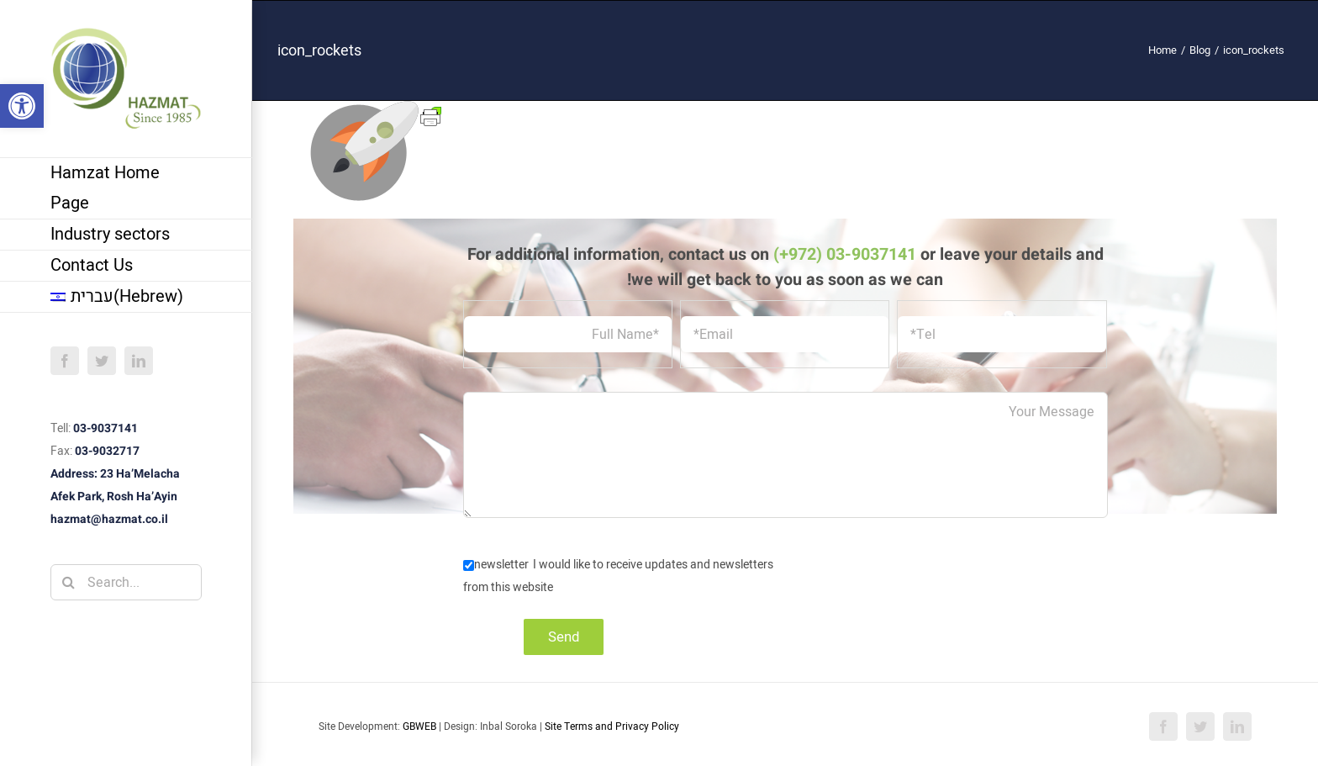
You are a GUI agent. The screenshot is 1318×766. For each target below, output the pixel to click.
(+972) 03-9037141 (844, 254)
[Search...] (126, 582)
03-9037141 (105, 428)
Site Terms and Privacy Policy (612, 726)
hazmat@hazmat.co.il (109, 519)
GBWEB (419, 726)
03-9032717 (107, 451)
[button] (22, 106)
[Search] (68, 582)
